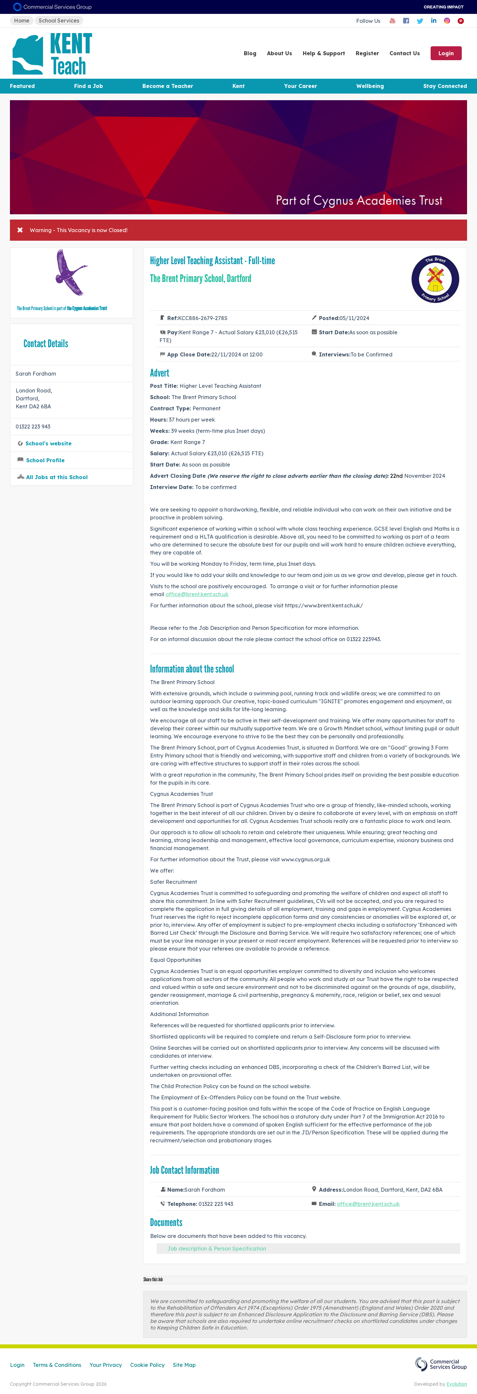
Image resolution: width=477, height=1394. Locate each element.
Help (324, 53)
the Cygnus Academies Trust (87, 308)
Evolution (457, 1384)
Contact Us (405, 53)
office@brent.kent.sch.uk (197, 594)
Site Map (184, 1365)
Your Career (300, 86)
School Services (59, 20)
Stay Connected (445, 86)
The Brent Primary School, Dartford (200, 278)
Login (446, 53)
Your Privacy (105, 1365)
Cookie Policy (147, 1365)
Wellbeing (370, 86)
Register (367, 53)
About (279, 53)
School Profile (45, 460)
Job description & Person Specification (216, 1248)
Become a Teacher (167, 86)
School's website (49, 443)
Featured (22, 86)
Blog (250, 53)
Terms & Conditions (57, 1365)
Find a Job (88, 86)
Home (21, 20)
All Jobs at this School (57, 477)
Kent (239, 86)
